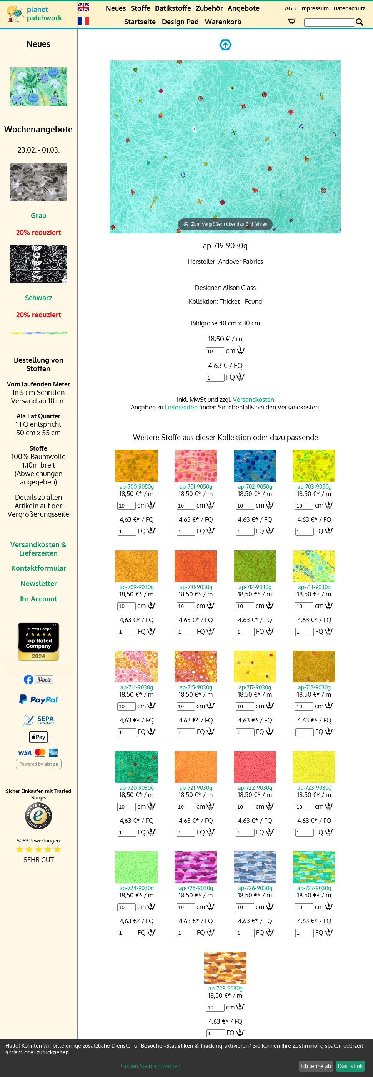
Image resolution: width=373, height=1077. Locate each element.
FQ (230, 377)
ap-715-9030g (196, 684)
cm (230, 350)
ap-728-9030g (225, 985)
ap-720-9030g (136, 784)
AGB (290, 8)
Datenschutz (349, 8)
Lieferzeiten (181, 407)
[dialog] (186, 1058)
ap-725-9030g (196, 884)
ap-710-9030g (196, 583)
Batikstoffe (173, 8)
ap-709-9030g (136, 583)
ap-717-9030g (255, 684)
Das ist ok (350, 1066)
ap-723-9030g (314, 784)
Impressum (314, 8)
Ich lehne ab (316, 1066)
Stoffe (140, 8)
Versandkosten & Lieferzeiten (38, 548)
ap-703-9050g (314, 483)
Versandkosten (253, 399)
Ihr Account (38, 598)
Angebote (244, 8)
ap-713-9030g (314, 583)
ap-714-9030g (136, 684)
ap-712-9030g (255, 583)
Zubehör (209, 8)
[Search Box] (329, 22)
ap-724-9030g (136, 884)
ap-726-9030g (255, 884)
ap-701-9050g (196, 483)
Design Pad (180, 21)
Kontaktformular (38, 568)
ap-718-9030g (314, 684)
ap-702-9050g (255, 483)
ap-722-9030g (255, 784)
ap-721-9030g (196, 784)
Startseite (140, 21)
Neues (116, 8)
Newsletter (38, 583)
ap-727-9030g (314, 884)
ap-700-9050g (136, 483)
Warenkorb (223, 21)
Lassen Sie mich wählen (150, 1066)
